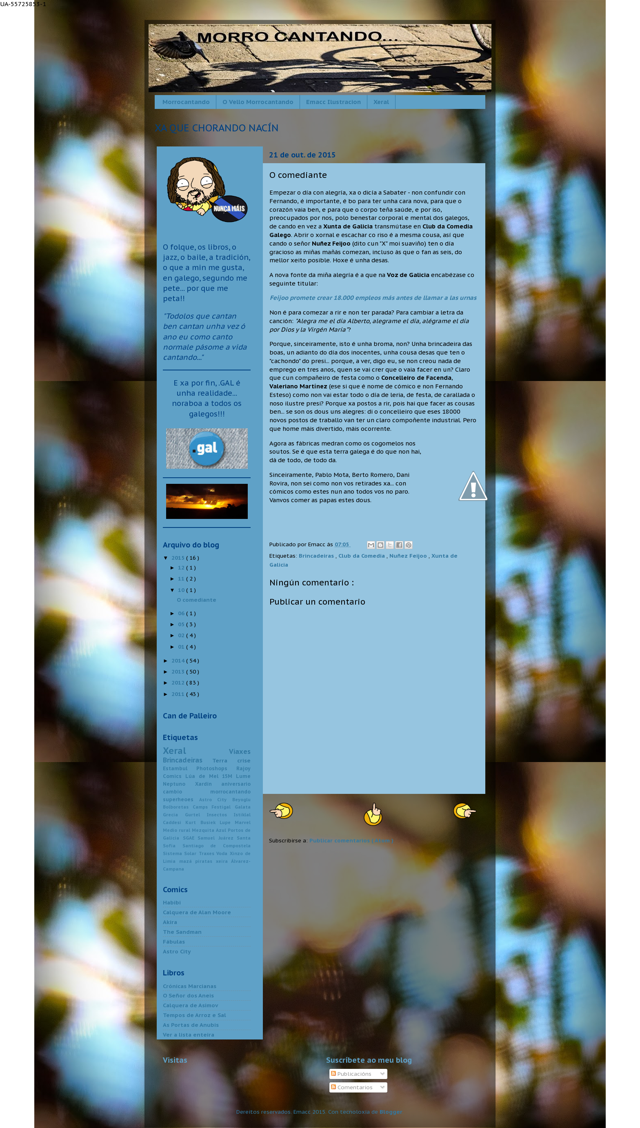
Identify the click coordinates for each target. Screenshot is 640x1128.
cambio (186, 792)
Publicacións (351, 1073)
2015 (178, 557)
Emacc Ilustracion (333, 102)
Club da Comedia (362, 555)
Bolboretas (178, 807)
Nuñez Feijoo (409, 555)
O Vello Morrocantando (257, 102)
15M (229, 776)
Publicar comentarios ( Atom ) (351, 840)
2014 (178, 660)
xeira (223, 861)
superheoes (181, 799)
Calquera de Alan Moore (197, 912)
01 (182, 646)
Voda (222, 853)
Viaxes (240, 751)
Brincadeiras (317, 555)
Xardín (208, 784)
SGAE (190, 838)
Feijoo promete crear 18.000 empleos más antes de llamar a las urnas (373, 297)
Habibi (172, 902)
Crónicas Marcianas (189, 986)
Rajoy (243, 768)
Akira (170, 922)
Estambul (179, 768)
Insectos (220, 815)
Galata (243, 807)
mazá (187, 861)
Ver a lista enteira (188, 1034)
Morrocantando (186, 102)
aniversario (236, 784)
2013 (178, 671)
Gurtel (196, 815)
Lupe (227, 822)
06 (182, 613)
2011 (178, 694)
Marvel (243, 822)
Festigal (223, 807)
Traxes (207, 853)
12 (182, 567)
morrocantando (230, 792)
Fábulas (174, 941)
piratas (205, 861)
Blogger (391, 1111)
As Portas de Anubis (191, 1024)
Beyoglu (241, 799)
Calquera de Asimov (190, 1005)
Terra (224, 760)
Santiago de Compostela (216, 846)
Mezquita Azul (210, 830)
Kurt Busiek (202, 822)
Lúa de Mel (203, 776)
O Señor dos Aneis (188, 995)
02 (182, 635)
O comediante (196, 599)
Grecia (174, 815)
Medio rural (177, 830)
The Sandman (182, 931)
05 (182, 624)
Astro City (215, 799)
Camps (202, 807)
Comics (174, 776)
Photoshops (216, 768)
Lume (243, 776)
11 (182, 578)
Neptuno (179, 784)
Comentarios (352, 1087)
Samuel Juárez (217, 838)
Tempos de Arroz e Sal (194, 1015)
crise (244, 760)
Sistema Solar (181, 853)
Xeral (381, 102)
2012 (178, 682)
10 (182, 590)
